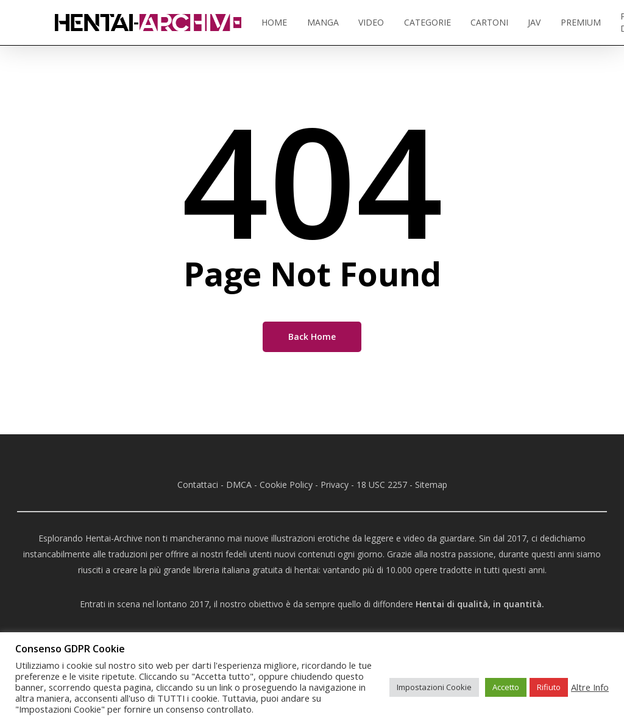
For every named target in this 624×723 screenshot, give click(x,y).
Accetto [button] (505, 687)
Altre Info (590, 687)
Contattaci (197, 484)
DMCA (239, 484)
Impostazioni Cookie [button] (434, 687)
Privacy (335, 484)
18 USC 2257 (381, 484)
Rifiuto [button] (549, 687)
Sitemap (431, 484)
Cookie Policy (286, 484)
